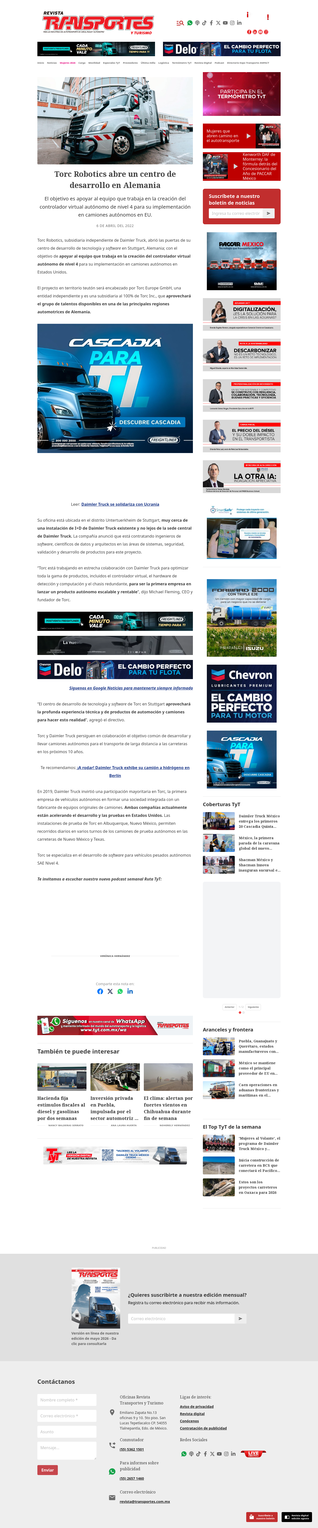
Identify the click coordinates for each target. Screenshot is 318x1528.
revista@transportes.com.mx (145, 1501)
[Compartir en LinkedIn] (130, 991)
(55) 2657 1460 (132, 1478)
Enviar (47, 1470)
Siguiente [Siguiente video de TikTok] (253, 1007)
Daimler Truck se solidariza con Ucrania (120, 504)
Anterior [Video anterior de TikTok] (230, 1007)
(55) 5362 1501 (132, 1449)
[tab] (240, 1012)
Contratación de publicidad (203, 1428)
